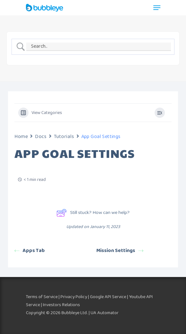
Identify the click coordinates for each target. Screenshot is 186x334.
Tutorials (64, 137)
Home (21, 137)
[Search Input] (98, 47)
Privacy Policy (74, 297)
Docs (40, 137)
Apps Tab (29, 251)
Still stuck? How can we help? (93, 213)
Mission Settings (119, 251)
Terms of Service (42, 297)
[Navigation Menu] (156, 7)
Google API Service (108, 297)
